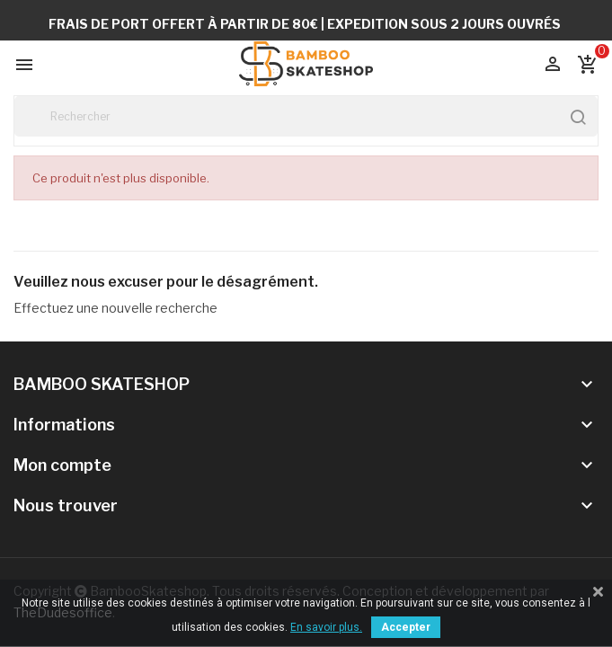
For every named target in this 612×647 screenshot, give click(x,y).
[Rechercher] (306, 116)
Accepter (405, 627)
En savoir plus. (326, 627)
